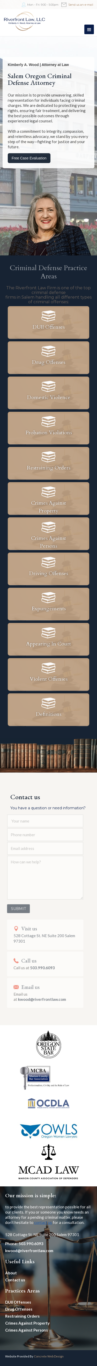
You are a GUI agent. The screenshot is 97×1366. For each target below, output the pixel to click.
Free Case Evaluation (29, 158)
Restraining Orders (22, 1316)
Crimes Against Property (27, 1323)
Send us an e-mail (80, 4)
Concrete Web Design (49, 1356)
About (11, 1272)
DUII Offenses (18, 1302)
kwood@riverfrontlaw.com (29, 1250)
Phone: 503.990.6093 (24, 1243)
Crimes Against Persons (26, 1330)
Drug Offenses (18, 1309)
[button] (89, 29)
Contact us (15, 1279)
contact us (43, 1222)
